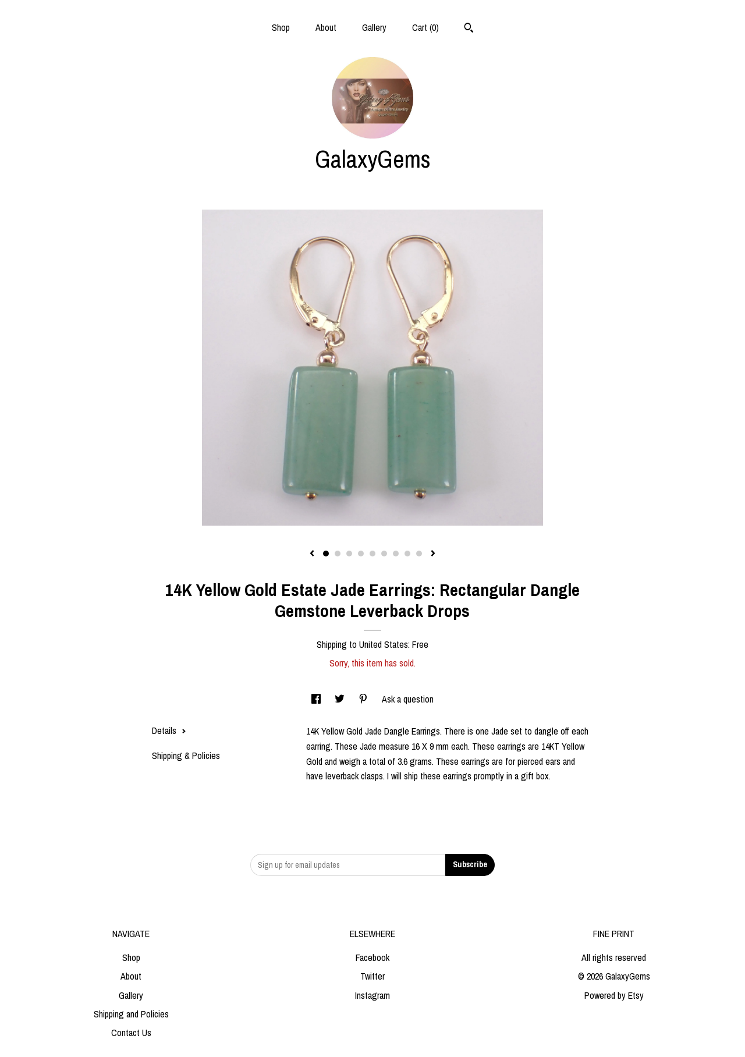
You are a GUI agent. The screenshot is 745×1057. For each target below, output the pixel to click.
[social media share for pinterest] (364, 699)
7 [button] (396, 553)
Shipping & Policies (186, 755)
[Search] (468, 29)
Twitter (372, 976)
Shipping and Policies (131, 1014)
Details (169, 730)
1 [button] (326, 553)
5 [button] (372, 553)
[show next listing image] (433, 554)
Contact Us (131, 1032)
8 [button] (407, 553)
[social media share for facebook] (317, 699)
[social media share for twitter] (341, 699)
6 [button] (384, 553)
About (325, 27)
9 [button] (419, 553)
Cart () (425, 27)
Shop (281, 27)
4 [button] (361, 553)
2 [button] (337, 553)
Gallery (374, 27)
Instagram (372, 995)
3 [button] (349, 553)
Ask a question (408, 699)
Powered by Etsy (614, 995)
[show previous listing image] (312, 554)
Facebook (372, 957)
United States (383, 644)
